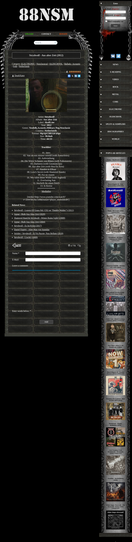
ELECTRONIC (28, 64)
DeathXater (20, 75)
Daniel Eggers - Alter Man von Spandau (32, 229)
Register (115, 9)
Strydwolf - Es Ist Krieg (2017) (28, 226)
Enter (115, 26)
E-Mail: (108, 9)
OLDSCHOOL (56, 64)
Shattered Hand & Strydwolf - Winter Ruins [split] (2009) (39, 218)
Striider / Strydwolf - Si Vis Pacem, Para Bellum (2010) (38, 233)
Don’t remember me (115, 21)
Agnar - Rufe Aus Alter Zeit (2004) (29, 222)
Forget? (118, 15)
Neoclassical (42, 64)
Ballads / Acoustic (72, 64)
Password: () (113, 15)
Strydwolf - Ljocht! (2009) (26, 237)
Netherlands (24, 66)
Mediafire (46, 191)
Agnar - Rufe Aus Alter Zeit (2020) (29, 214)
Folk (15, 66)
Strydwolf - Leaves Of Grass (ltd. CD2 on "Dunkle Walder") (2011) (44, 210)
